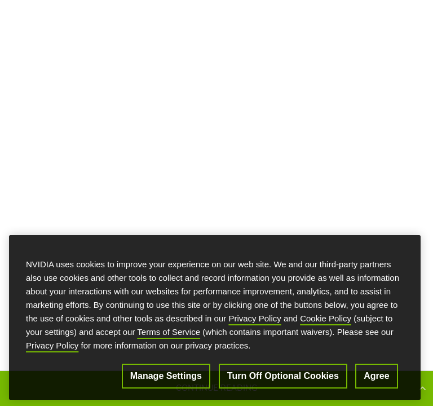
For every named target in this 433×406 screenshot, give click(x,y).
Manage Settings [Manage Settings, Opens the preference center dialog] (166, 377)
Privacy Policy (254, 320)
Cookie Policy (325, 320)
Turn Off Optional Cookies (283, 377)
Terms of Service (168, 333)
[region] (215, 319)
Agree (376, 377)
